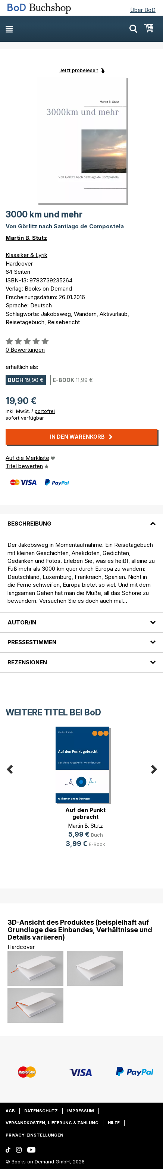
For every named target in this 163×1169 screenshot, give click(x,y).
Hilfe (114, 1122)
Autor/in (21, 622)
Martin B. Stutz (26, 237)
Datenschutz (41, 1110)
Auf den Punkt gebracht (85, 813)
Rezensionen (27, 662)
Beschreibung (29, 523)
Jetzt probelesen (78, 70)
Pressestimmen (31, 642)
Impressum (80, 1110)
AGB (10, 1110)
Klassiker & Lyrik (26, 254)
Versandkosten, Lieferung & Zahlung (52, 1122)
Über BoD (143, 9)
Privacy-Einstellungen (34, 1135)
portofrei (45, 411)
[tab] (81, 519)
